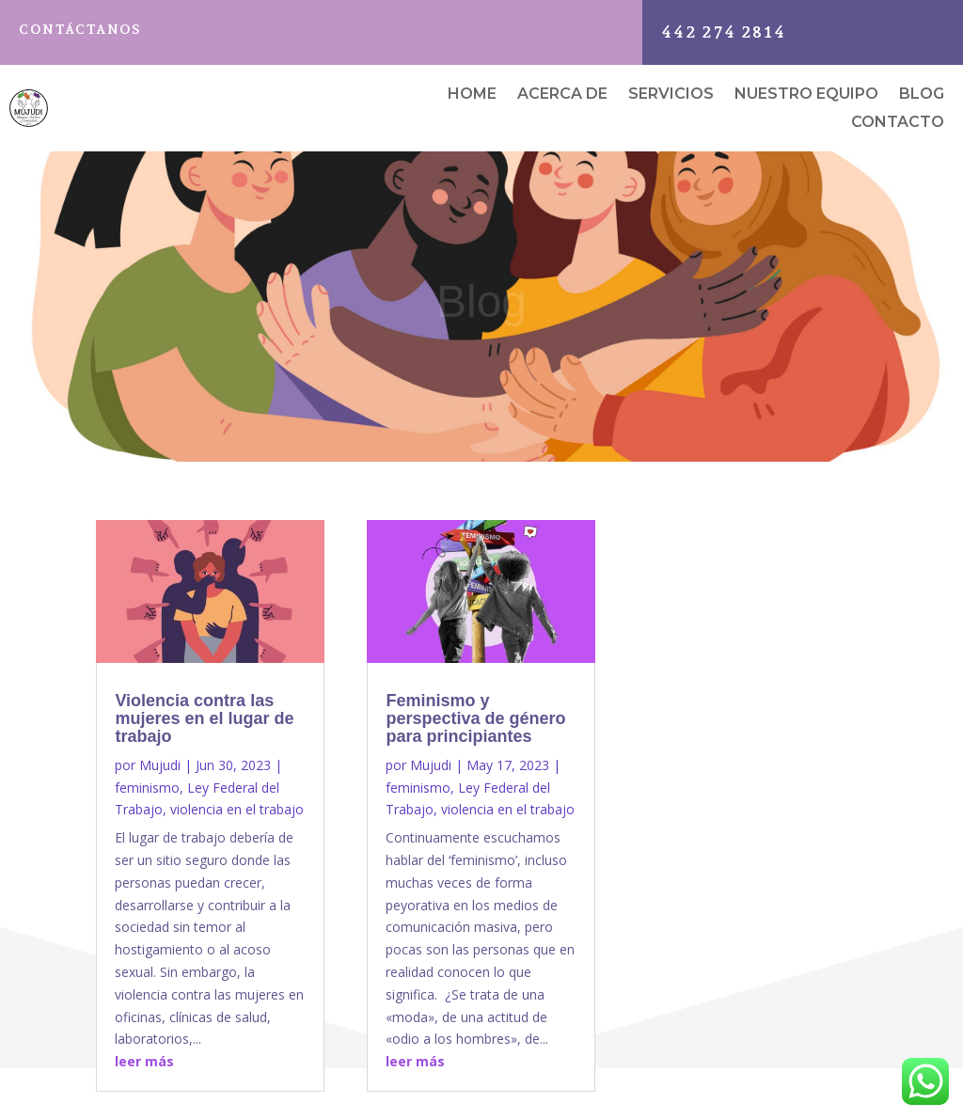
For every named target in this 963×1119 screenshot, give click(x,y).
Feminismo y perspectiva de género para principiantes (475, 718)
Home (472, 94)
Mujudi (160, 765)
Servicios (671, 94)
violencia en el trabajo (237, 809)
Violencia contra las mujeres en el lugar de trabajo (204, 718)
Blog (921, 94)
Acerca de (562, 94)
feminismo (147, 787)
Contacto (897, 123)
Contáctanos (80, 29)
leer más (144, 1061)
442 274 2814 (723, 32)
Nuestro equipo (806, 94)
